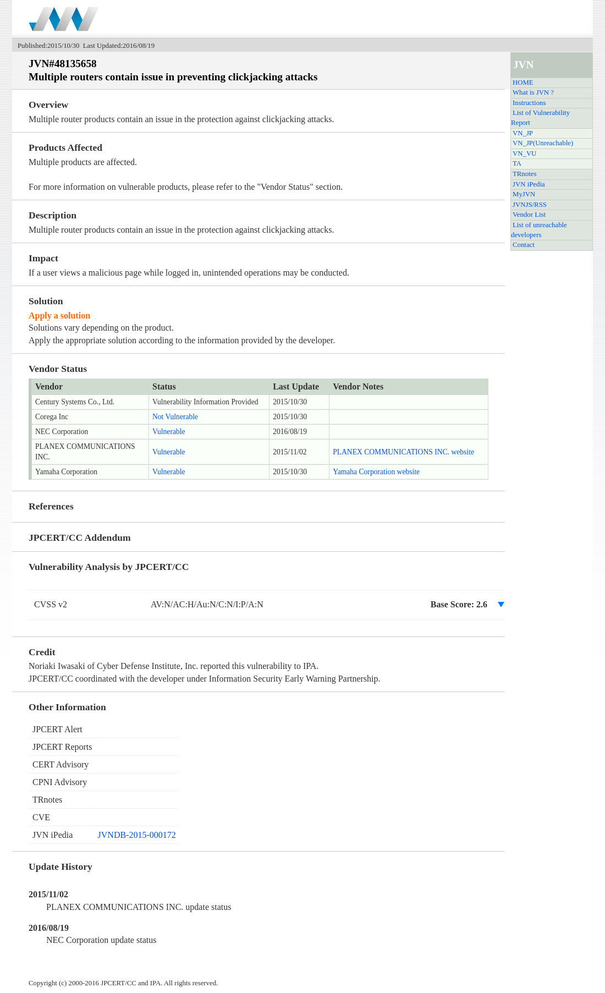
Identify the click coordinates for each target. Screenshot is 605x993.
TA (517, 163)
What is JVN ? (533, 92)
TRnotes (524, 174)
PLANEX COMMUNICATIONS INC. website (403, 452)
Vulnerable (168, 431)
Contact (524, 245)
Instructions (529, 103)
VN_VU (524, 153)
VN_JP (523, 133)
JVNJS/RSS (530, 205)
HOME (523, 82)
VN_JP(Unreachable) (543, 143)
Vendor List (529, 214)
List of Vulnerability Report (540, 118)
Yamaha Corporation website (376, 472)
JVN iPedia (529, 184)
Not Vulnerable (175, 417)
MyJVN (524, 194)
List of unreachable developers (539, 230)
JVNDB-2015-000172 (137, 835)
